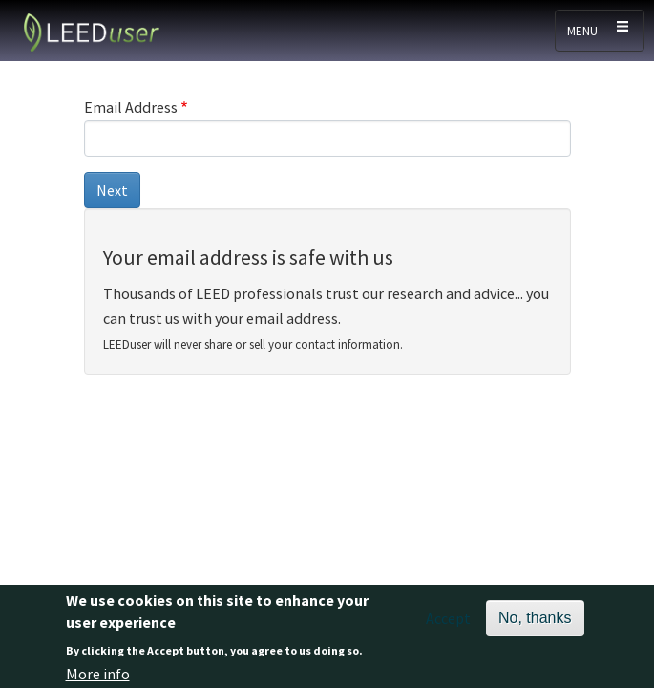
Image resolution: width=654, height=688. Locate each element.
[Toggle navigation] (599, 31)
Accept (448, 622)
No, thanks (534, 621)
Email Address (131, 107)
